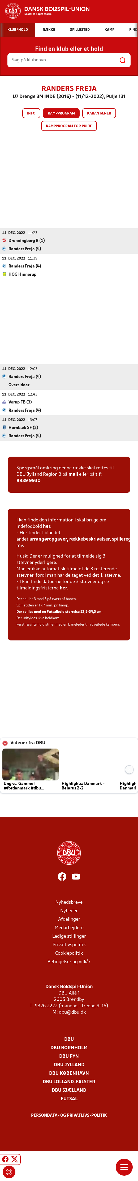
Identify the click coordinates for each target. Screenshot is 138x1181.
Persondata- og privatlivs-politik (69, 1116)
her (46, 526)
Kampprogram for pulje (69, 126)
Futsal (69, 1099)
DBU (69, 1039)
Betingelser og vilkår (69, 962)
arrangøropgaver (48, 539)
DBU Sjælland (69, 1090)
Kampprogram (61, 113)
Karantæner (99, 113)
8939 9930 (28, 481)
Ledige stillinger (69, 936)
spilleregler (124, 539)
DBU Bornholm (69, 1048)
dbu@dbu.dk (72, 1012)
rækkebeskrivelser (89, 539)
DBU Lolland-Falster (69, 1082)
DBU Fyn (69, 1056)
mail (73, 474)
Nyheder (69, 911)
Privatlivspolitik (69, 945)
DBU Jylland (69, 1065)
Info (31, 113)
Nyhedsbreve (69, 902)
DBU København (69, 1073)
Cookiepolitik (69, 953)
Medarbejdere (69, 928)
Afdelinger (69, 919)
